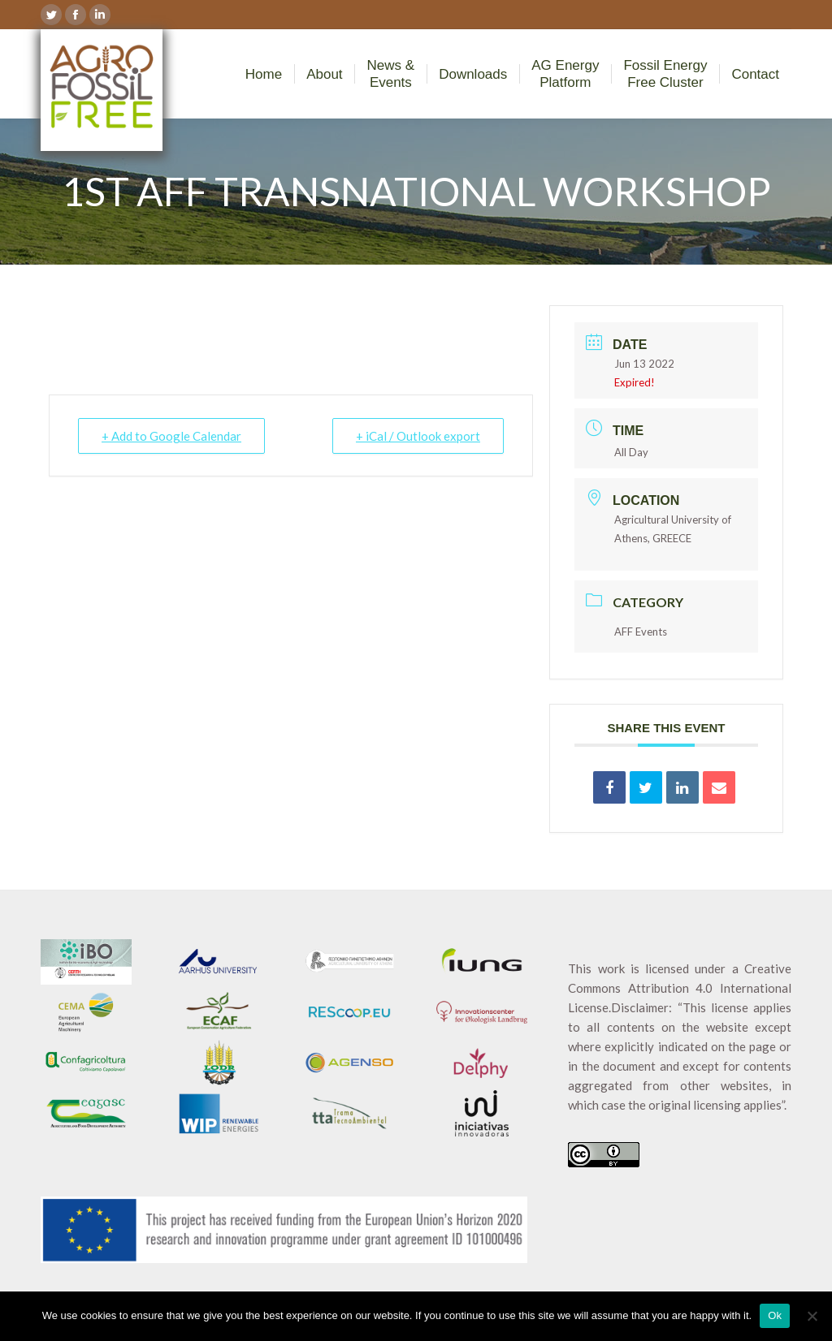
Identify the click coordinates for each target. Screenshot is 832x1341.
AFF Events (640, 631)
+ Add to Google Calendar (171, 436)
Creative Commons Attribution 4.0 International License (679, 988)
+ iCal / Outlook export (418, 436)
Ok (775, 1315)
